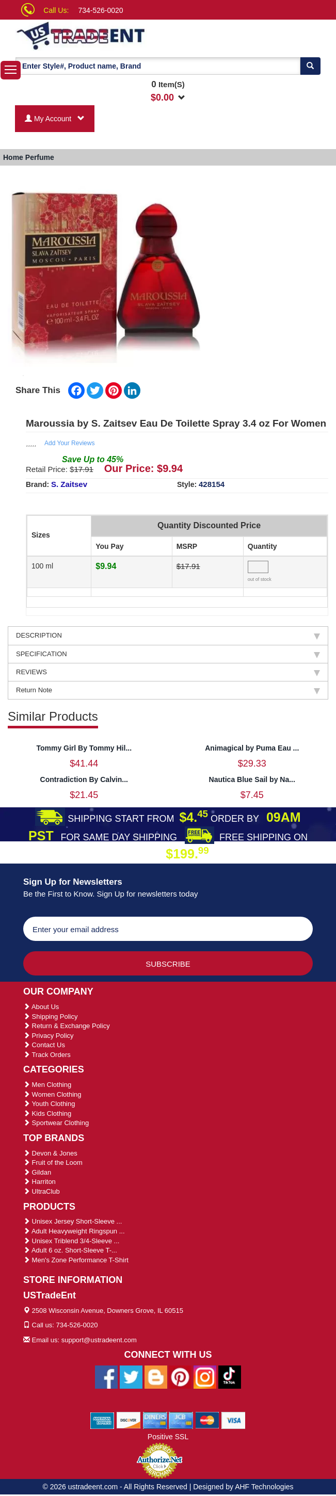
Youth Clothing (49, 1104)
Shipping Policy (50, 1016)
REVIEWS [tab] (168, 672)
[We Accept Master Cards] (207, 1420)
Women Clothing (52, 1094)
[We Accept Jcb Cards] (181, 1420)
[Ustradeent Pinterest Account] (180, 1376)
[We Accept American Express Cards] (102, 1420)
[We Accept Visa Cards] (233, 1420)
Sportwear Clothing (56, 1123)
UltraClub (41, 1191)
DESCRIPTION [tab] (168, 635)
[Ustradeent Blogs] (156, 1376)
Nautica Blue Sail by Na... (252, 779)
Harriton (39, 1181)
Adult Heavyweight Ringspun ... (74, 1231)
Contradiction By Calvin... (84, 779)
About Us (41, 1007)
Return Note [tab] (168, 690)
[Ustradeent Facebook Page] (106, 1376)
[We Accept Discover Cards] (129, 1420)
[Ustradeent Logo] (101, 35)
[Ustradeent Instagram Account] (205, 1376)
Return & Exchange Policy (66, 1026)
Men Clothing (47, 1084)
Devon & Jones (50, 1153)
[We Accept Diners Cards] (155, 1420)
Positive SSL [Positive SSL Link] (168, 1437)
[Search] (310, 66)
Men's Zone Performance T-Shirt (76, 1260)
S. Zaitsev (69, 484)
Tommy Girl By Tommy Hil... (84, 748)
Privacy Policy (48, 1035)
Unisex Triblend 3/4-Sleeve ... (71, 1241)
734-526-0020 (100, 10)
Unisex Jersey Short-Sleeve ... (72, 1221)
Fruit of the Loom (53, 1162)
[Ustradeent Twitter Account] (131, 1376)
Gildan (37, 1172)
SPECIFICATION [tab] (168, 654)
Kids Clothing (47, 1113)
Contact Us (44, 1045)
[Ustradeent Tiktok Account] (229, 1376)
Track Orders (47, 1055)
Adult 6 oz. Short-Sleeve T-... (70, 1250)
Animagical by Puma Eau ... (252, 748)
